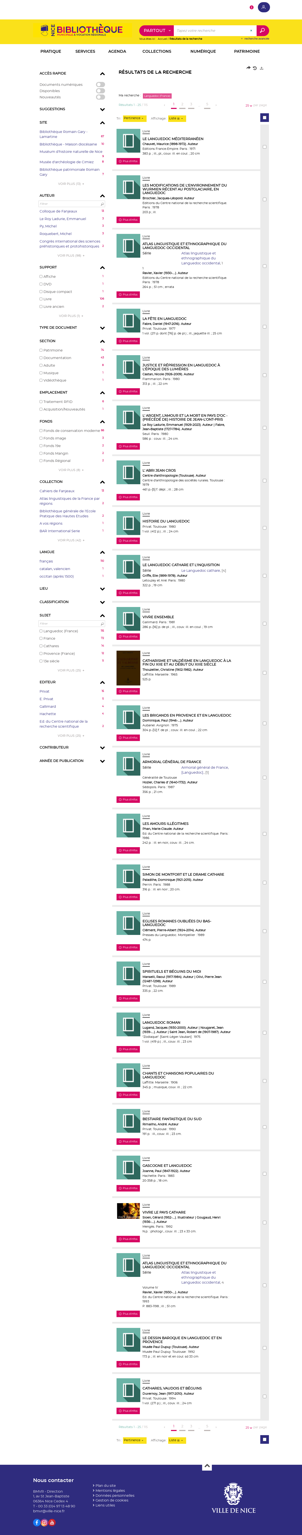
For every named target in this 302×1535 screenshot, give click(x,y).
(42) (72, 540)
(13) (71, 183)
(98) (72, 255)
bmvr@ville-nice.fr (49, 1511)
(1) (72, 316)
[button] (51, 52)
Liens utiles (105, 1505)
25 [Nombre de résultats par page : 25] (248, 106)
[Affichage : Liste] (177, 118)
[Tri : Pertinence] (135, 118)
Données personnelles (115, 1495)
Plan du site (106, 1485)
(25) (72, 670)
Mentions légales (110, 1490)
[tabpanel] (151, 757)
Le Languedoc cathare (200, 570)
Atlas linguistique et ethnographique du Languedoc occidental (200, 258)
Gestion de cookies (112, 1500)
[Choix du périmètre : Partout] (156, 31)
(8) (72, 470)
